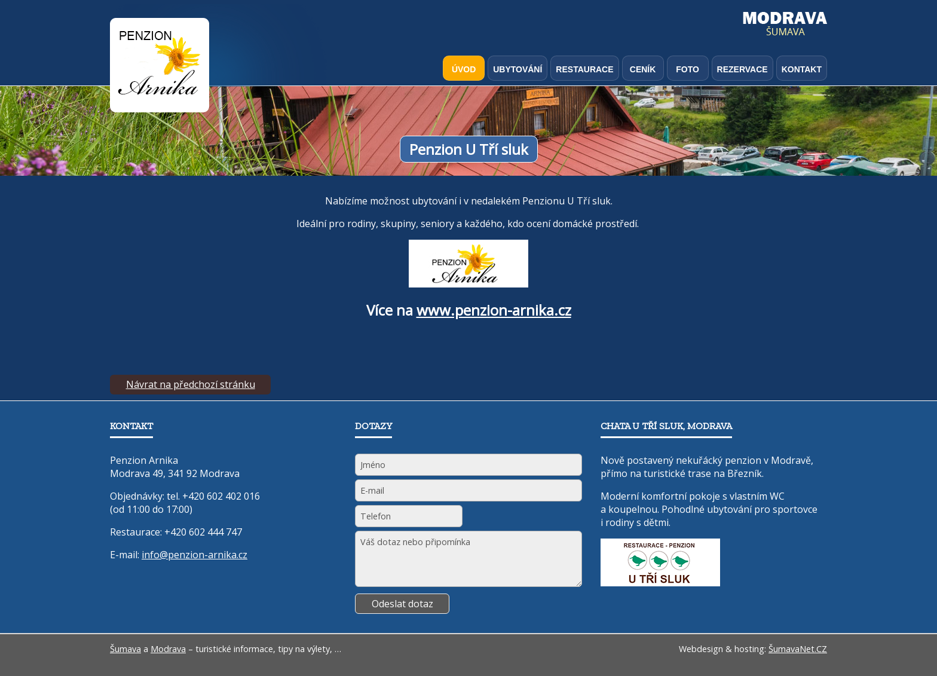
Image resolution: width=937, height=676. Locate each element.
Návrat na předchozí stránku (190, 384)
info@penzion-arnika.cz (194, 554)
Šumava (125, 648)
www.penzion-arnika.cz (494, 310)
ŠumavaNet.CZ (797, 648)
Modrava (168, 648)
